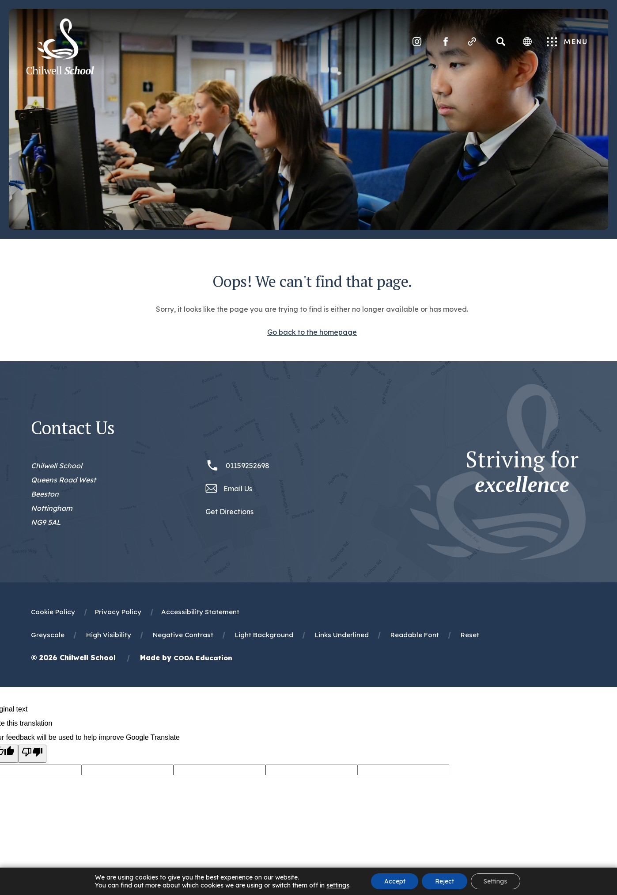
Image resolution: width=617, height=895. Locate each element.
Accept (394, 881)
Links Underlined (342, 635)
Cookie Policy (53, 612)
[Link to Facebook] (445, 42)
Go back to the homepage (312, 332)
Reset (470, 635)
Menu (566, 42)
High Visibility (108, 635)
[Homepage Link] (60, 72)
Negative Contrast (183, 635)
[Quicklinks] (471, 42)
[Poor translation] (32, 754)
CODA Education (203, 658)
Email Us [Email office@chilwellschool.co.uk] (237, 488)
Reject (444, 881)
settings (337, 885)
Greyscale (47, 635)
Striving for (522, 472)
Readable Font (414, 635)
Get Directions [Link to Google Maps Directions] (229, 512)
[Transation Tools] (526, 42)
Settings (495, 881)
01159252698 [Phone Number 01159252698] (247, 465)
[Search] (500, 42)
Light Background (264, 635)
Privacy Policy (118, 612)
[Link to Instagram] (416, 42)
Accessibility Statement (200, 612)
